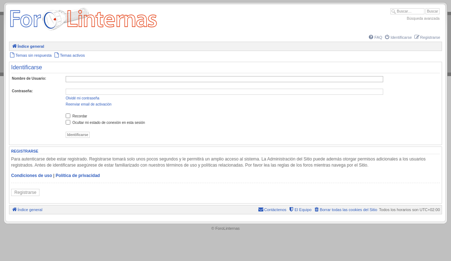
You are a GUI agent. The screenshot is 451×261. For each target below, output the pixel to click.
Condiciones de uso (31, 175)
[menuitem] (375, 37)
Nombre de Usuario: (29, 78)
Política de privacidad (78, 175)
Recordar (76, 116)
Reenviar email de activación (89, 104)
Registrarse (25, 192)
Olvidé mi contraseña (82, 98)
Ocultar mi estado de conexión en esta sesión (105, 123)
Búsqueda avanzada (423, 18)
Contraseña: (22, 91)
